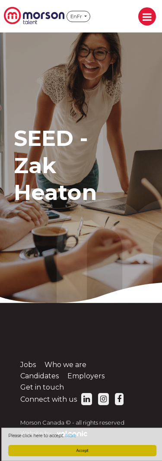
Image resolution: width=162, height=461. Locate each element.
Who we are (65, 365)
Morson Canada (34, 16)
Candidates (39, 376)
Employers (86, 376)
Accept (83, 450)
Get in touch (42, 387)
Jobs (28, 365)
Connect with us (56, 399)
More (71, 435)
